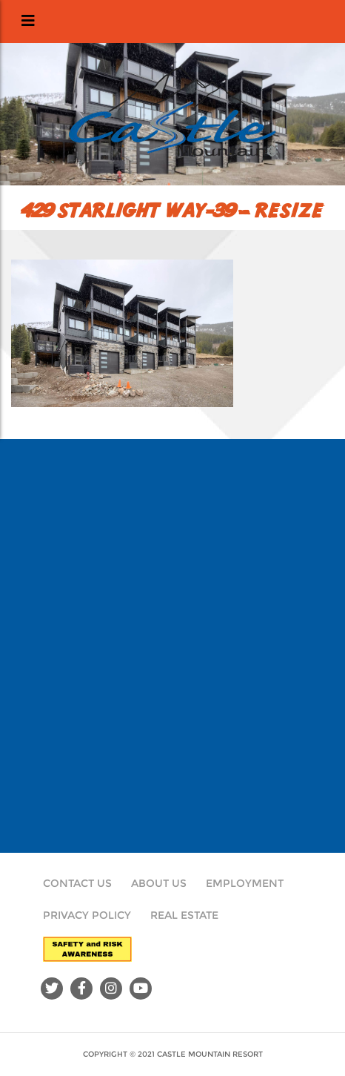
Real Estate (184, 915)
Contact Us (77, 883)
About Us (159, 883)
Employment (245, 883)
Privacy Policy (87, 915)
